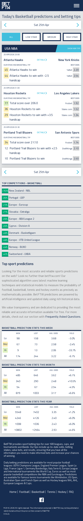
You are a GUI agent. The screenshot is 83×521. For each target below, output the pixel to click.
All (11, 37)
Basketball (38, 492)
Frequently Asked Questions (62, 316)
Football (24, 492)
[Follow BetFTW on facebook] (42, 500)
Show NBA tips (74, 48)
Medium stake (51, 38)
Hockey (62, 492)
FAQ (71, 492)
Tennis (51, 492)
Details (41, 59)
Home (13, 492)
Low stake (31, 37)
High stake (72, 37)
